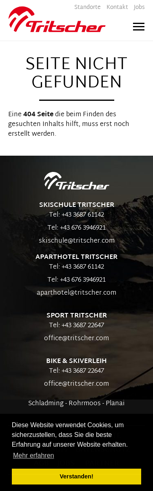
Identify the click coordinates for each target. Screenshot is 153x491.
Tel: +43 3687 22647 (76, 326)
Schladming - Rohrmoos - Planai (76, 404)
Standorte (87, 7)
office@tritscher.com (76, 339)
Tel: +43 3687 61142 (76, 215)
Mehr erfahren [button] (33, 455)
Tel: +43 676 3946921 (76, 228)
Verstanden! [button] (76, 476)
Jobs (139, 7)
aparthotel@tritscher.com (76, 293)
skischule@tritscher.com (77, 241)
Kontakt (117, 7)
